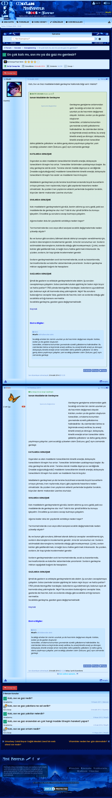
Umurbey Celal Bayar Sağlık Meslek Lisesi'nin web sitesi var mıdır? (30, 743)
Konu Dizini (75, 768)
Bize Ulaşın (95, 771)
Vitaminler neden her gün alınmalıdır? (88, 741)
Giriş (107, 3)
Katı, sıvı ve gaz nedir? (20, 698)
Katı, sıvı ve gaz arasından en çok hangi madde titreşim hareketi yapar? (48, 721)
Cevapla (104, 381)
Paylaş (95, 370)
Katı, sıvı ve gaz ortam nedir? (24, 728)
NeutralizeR (74, 783)
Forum (7, 48)
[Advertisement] (49, 123)
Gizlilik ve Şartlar (101, 768)
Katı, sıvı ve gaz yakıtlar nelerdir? (26, 713)
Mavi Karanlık (17, 767)
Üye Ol (96, 3)
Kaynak (33, 309)
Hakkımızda (83, 771)
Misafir (108, 12)
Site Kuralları (87, 768)
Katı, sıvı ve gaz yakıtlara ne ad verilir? (29, 705)
